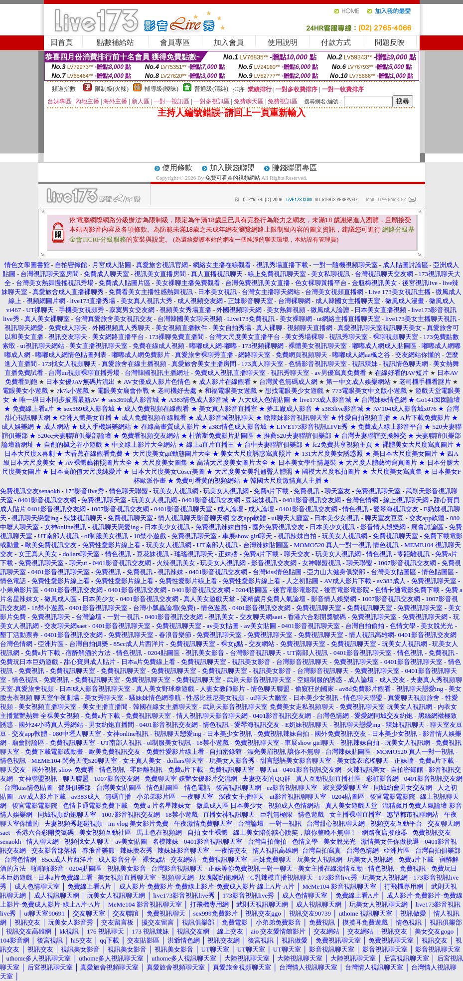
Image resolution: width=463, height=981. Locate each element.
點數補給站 (115, 42)
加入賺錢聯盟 (232, 168)
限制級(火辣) (112, 88)
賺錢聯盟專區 (294, 168)
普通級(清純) (211, 88)
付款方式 (336, 42)
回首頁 (61, 42)
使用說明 (283, 42)
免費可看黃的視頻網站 (232, 178)
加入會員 (229, 42)
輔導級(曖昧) (161, 88)
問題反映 (390, 42)
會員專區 (175, 42)
